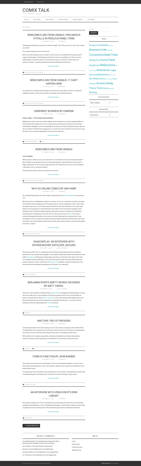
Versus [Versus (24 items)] (106, 88)
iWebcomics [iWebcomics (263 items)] (107, 65)
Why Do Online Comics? (32, 234)
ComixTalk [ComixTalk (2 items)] (110, 50)
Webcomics (78, 19)
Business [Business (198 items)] (94, 49)
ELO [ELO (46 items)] (98, 60)
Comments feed (77, 447)
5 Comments (62, 41)
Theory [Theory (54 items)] (92, 88)
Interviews (63, 19)
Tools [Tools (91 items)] (100, 88)
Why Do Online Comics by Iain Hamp (54, 188)
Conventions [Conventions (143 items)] (96, 54)
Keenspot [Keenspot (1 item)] (94, 70)
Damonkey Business (31, 141)
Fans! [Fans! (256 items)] (111, 59)
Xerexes (25, 449)
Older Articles (31, 426)
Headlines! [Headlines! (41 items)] (94, 65)
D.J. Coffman (27, 455)
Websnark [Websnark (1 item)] (111, 88)
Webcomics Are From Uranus (34, 72)
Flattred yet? (49, 446)
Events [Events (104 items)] (104, 59)
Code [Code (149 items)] (104, 49)
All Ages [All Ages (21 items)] (92, 45)
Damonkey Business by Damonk (54, 111)
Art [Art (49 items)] (98, 45)
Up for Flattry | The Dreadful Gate (33, 446)
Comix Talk (36, 10)
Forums (91, 19)
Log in (74, 441)
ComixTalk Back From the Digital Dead (41, 449)
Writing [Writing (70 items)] (93, 92)
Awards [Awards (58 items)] (104, 45)
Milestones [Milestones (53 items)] (102, 74)
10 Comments (61, 114)
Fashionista (105, 463)
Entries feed (76, 444)
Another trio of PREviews (54, 320)
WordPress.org (76, 450)
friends (49, 303)
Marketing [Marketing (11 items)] (93, 75)
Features (49, 19)
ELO (43, 141)
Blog (26, 19)
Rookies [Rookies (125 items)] (101, 83)
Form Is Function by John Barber (54, 356)
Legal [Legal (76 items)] (113, 70)
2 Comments (61, 86)
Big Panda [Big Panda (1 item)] (110, 45)
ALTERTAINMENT (29, 2)
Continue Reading (54, 66)
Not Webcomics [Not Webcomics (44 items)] (97, 78)
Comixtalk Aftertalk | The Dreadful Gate (35, 441)
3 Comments (62, 191)
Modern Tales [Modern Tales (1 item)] (112, 75)
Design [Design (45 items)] (92, 60)
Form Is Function (30, 384)
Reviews (37, 19)
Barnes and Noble (68, 195)
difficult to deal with (48, 298)
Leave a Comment (61, 248)
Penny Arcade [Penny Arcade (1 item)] (108, 79)
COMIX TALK (40, 2)
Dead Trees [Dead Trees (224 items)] (111, 54)
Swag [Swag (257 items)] (109, 83)
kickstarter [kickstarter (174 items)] (103, 70)
